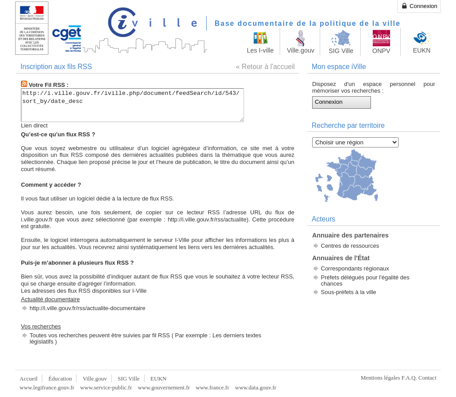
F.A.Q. (409, 377)
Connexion (419, 5)
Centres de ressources (350, 245)
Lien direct (34, 125)
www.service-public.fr (106, 387)
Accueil (28, 378)
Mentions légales (380, 377)
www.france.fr (212, 387)
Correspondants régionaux (355, 268)
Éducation (60, 378)
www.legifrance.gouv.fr (47, 387)
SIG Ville (128, 378)
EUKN (159, 378)
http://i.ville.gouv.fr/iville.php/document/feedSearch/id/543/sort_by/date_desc (146, 105)
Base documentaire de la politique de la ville (308, 23)
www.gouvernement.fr (164, 387)
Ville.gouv (95, 378)
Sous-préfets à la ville (348, 292)
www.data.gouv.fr (256, 387)
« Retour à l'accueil (265, 66)
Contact (427, 377)
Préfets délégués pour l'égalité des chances (365, 280)
